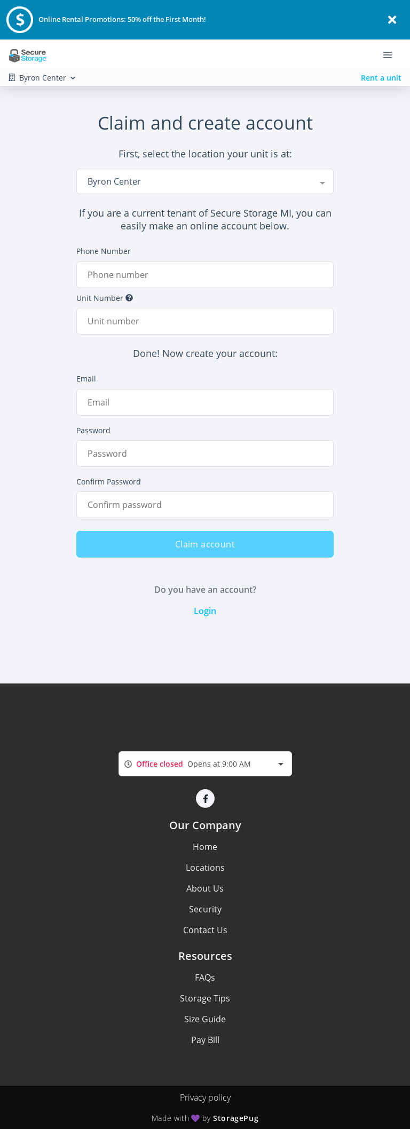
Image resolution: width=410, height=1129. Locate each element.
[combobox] (205, 181)
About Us (205, 888)
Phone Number (103, 251)
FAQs (205, 977)
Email (86, 378)
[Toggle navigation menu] (391, 54)
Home (205, 847)
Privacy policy (205, 1097)
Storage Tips (205, 998)
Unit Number (104, 298)
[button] (205, 798)
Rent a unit (381, 78)
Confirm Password (108, 481)
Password (93, 430)
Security (205, 909)
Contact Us (205, 930)
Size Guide (205, 1019)
